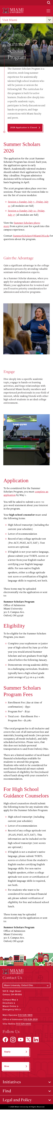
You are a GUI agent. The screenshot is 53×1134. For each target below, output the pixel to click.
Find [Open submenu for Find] (7, 1090)
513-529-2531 (30, 1019)
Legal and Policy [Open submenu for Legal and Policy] (17, 1099)
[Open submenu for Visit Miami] (49, 19)
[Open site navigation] (48, 11)
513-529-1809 (25, 1015)
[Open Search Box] (48, 2)
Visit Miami (9, 20)
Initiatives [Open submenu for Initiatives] (12, 1081)
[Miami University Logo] (13, 10)
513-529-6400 (23, 1023)
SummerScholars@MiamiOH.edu (31, 235)
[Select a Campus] (26, 985)
